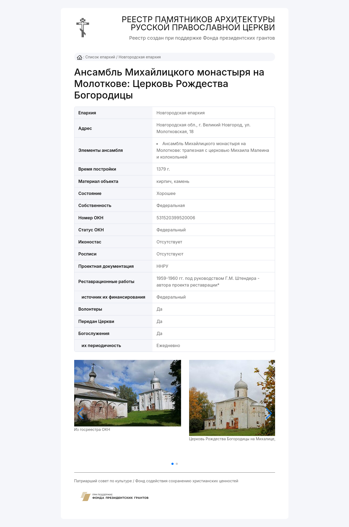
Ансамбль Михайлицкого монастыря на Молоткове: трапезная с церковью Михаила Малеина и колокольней (212, 150)
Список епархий (100, 57)
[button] (268, 413)
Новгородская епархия (140, 57)
